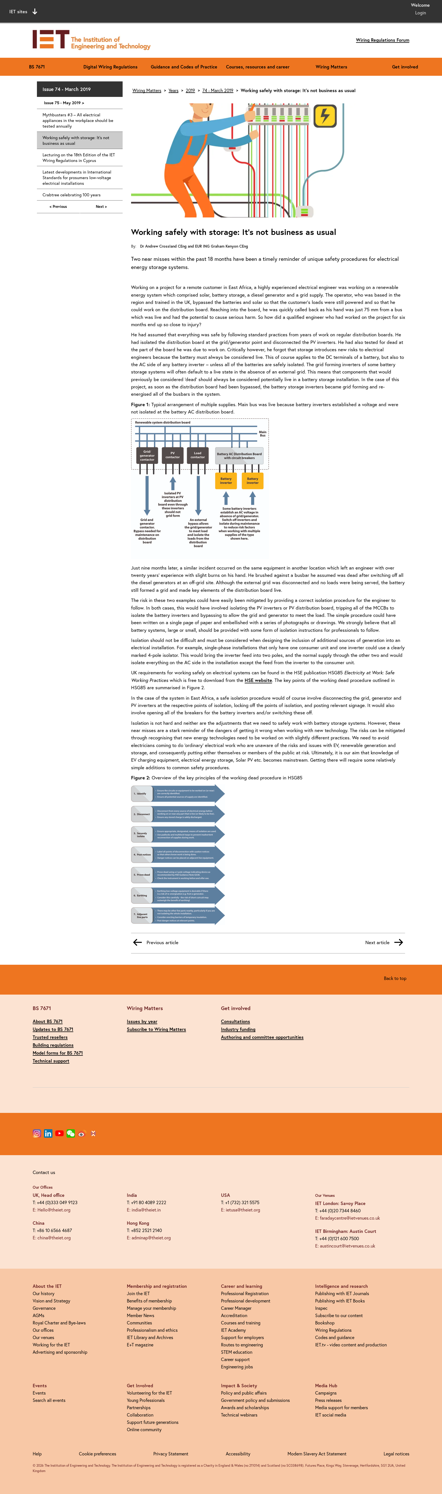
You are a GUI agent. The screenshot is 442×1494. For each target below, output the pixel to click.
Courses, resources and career (257, 67)
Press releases (328, 1400)
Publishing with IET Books (340, 1301)
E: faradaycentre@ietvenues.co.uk (347, 1218)
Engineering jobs (237, 1367)
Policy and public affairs (244, 1393)
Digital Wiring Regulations (110, 67)
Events (39, 1393)
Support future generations (152, 1422)
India (132, 1195)
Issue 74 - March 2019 (67, 89)
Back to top (395, 978)
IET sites (23, 11)
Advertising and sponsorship (60, 1352)
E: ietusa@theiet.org (240, 1210)
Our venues (43, 1337)
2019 (190, 90)
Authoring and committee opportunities (262, 1037)
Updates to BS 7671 (53, 1029)
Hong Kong (138, 1223)
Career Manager (236, 1308)
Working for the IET (51, 1345)
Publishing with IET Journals (342, 1293)
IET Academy (233, 1330)
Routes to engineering (242, 1345)
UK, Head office (49, 1195)
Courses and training (240, 1323)
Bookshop (325, 1323)
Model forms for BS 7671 (58, 1053)
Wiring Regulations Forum (382, 40)
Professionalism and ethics (152, 1330)
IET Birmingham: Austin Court (345, 1231)
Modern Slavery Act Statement (317, 1454)
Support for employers (242, 1337)
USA (225, 1195)
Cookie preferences (97, 1454)
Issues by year (142, 1021)
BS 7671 (37, 67)
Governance (44, 1308)
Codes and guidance (334, 1337)
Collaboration (140, 1415)
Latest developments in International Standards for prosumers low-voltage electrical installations (77, 177)
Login (420, 12)
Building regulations (53, 1045)
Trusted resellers (50, 1037)
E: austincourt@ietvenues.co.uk (345, 1246)
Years (173, 90)
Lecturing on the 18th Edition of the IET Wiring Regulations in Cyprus (79, 157)
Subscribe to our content (339, 1315)
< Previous (58, 206)
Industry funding (238, 1029)
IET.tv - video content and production (351, 1345)
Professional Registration (245, 1293)
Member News (140, 1315)
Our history (43, 1293)
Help (37, 1454)
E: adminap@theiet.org (149, 1237)
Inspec (321, 1308)
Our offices (43, 1330)
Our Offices (43, 1187)
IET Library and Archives (150, 1337)
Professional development (245, 1301)
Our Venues (325, 1195)
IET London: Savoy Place (340, 1203)
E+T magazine (140, 1345)
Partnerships (139, 1407)
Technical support (51, 1061)
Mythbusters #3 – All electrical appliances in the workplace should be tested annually (78, 120)
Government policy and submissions (255, 1400)
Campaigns (326, 1393)
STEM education (236, 1352)
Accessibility (238, 1454)
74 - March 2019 (217, 90)
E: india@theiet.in (144, 1210)
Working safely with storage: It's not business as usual (76, 140)
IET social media (330, 1415)
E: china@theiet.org (52, 1237)
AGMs (38, 1315)
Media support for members (341, 1407)
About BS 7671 (48, 1021)
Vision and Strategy (51, 1301)
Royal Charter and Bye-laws (59, 1323)
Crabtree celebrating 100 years (72, 194)
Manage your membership (151, 1308)
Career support (235, 1359)
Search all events (49, 1400)
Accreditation (234, 1315)
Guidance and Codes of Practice (184, 67)
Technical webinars (239, 1415)
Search (278, 11)
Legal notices (396, 1454)
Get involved (405, 67)
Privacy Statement (170, 1454)
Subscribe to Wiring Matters (156, 1029)
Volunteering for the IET (149, 1393)
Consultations (235, 1021)
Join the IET (138, 1293)
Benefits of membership (149, 1301)
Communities (139, 1323)
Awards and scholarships (245, 1407)
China (39, 1223)
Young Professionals (146, 1400)
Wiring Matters (331, 67)
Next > (101, 206)
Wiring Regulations (333, 1330)
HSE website (258, 680)
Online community (144, 1429)
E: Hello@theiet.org (51, 1210)
